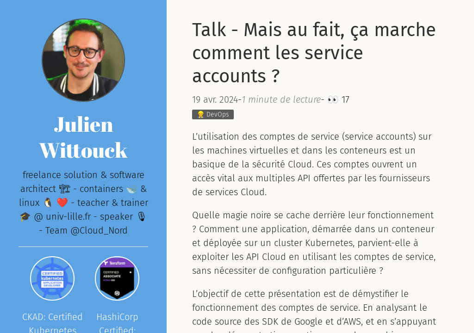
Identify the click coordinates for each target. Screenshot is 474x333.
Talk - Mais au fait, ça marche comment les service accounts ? (314, 53)
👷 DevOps (213, 114)
